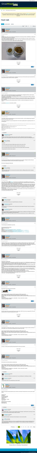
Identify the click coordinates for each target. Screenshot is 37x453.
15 (30, 426)
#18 (34, 93)
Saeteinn (5, 409)
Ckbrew (5, 199)
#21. (34, 199)
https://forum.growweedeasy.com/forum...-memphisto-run (20, 230)
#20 (34, 158)
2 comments (4, 132)
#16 (34, 34)
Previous (13, 426)
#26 (34, 309)
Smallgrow (6, 414)
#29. (34, 373)
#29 (34, 360)
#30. (34, 409)
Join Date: (7, 31)
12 (28, 426)
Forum (4, 10)
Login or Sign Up (32, 0)
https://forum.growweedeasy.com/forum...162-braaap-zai (13, 229)
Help (26, 449)
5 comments (4, 407)
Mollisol (7, 384)
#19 (34, 116)
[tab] (2, 24)
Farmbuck (7, 281)
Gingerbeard (8, 69)
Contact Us (30, 449)
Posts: (13, 31)
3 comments (4, 197)
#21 (34, 180)
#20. (34, 167)
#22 (34, 223)
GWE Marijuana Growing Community (10, 10)
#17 (34, 75)
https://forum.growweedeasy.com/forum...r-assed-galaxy (21, 231)
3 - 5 (33, 407)
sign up (28, 13)
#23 (34, 241)
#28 (34, 344)
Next (34, 426)
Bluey (7, 111)
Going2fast (8, 217)
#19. (34, 134)
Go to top (34, 449)
